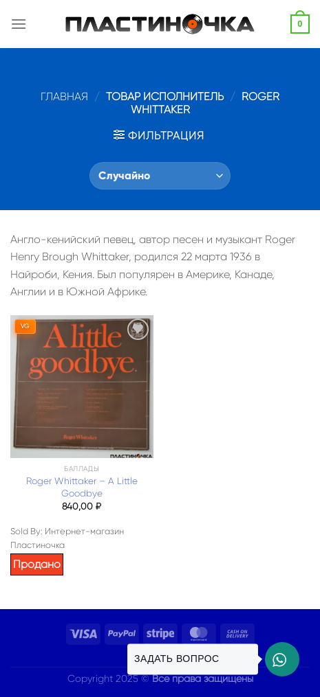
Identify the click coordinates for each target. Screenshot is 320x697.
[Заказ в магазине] (160, 176)
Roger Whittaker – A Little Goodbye (82, 487)
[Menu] (18, 24)
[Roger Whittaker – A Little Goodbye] (81, 386)
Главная (64, 96)
